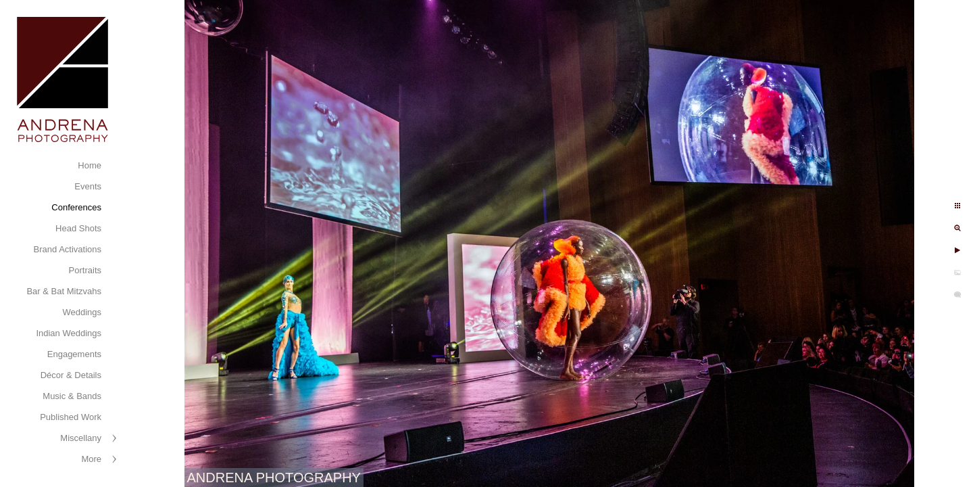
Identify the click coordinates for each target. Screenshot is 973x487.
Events (87, 186)
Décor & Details (71, 375)
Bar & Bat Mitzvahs (63, 291)
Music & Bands (72, 396)
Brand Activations (67, 249)
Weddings (81, 312)
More (91, 459)
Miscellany (80, 438)
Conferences (76, 207)
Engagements (74, 354)
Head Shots (78, 228)
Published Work (70, 417)
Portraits (85, 270)
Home (89, 165)
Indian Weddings (68, 333)
